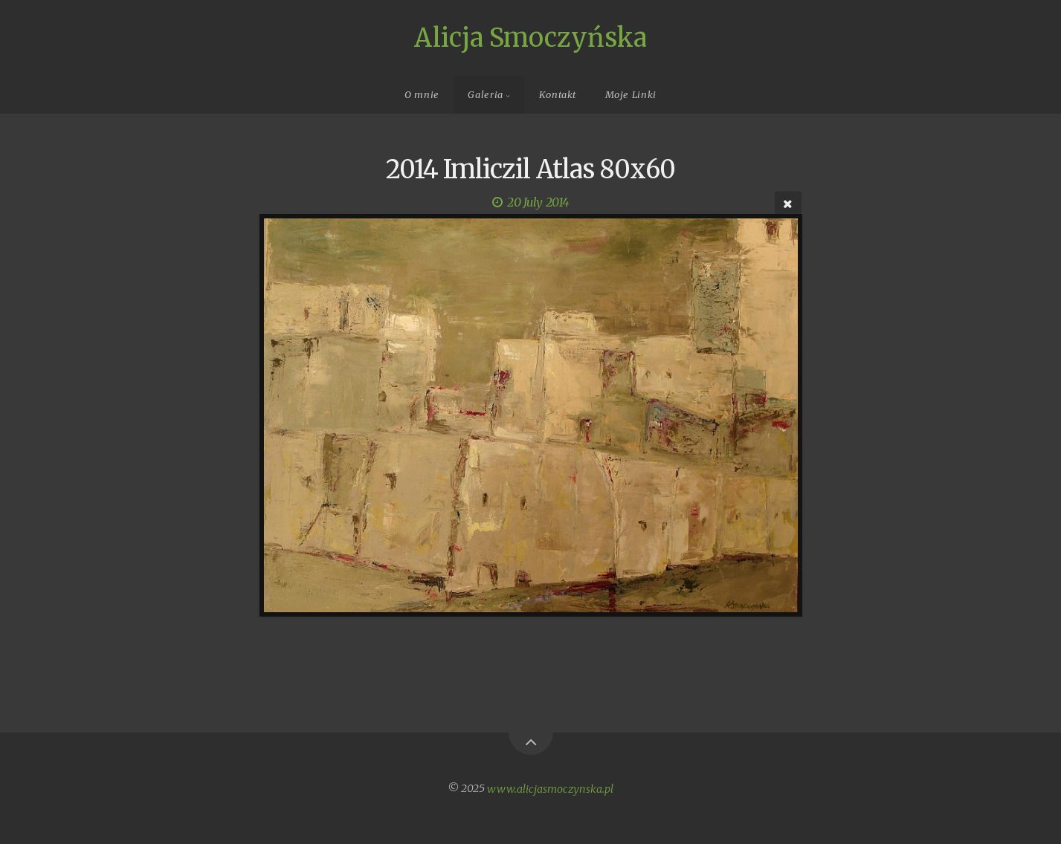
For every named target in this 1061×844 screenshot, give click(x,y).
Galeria (485, 94)
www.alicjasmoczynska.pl (550, 788)
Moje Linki (631, 94)
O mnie (421, 94)
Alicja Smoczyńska (530, 37)
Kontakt (557, 94)
